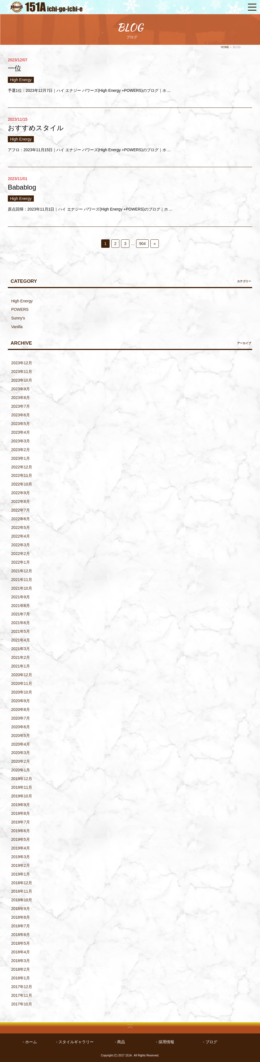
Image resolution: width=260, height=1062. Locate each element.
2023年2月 (20, 449)
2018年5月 (20, 943)
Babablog (22, 187)
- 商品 (120, 1042)
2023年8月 (20, 397)
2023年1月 (20, 458)
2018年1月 (20, 978)
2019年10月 (21, 796)
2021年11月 (21, 579)
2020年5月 (20, 735)
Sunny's (18, 318)
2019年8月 (20, 813)
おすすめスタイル (36, 128)
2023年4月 (20, 432)
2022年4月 (20, 536)
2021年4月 (20, 640)
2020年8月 (20, 709)
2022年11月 (21, 475)
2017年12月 (21, 986)
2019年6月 (20, 830)
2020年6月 (20, 727)
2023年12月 (21, 363)
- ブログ (210, 1042)
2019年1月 (20, 874)
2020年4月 (20, 744)
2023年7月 (20, 406)
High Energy (21, 80)
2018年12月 (21, 883)
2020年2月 (20, 761)
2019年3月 (20, 857)
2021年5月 (20, 631)
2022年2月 (20, 553)
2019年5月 (20, 839)
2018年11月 (21, 891)
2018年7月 (20, 926)
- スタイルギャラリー (75, 1042)
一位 (14, 68)
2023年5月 (20, 423)
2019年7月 (20, 822)
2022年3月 (20, 545)
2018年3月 (20, 960)
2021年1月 (20, 666)
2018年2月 (20, 969)
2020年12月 (21, 675)
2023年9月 (20, 389)
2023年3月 (20, 441)
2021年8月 (20, 605)
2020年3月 (20, 752)
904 (142, 243)
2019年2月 (20, 865)
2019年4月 (20, 848)
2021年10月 (21, 588)
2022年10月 (21, 484)
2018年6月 (20, 934)
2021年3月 (20, 648)
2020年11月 (21, 683)
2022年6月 (20, 519)
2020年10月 (21, 692)
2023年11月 (21, 371)
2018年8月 (20, 917)
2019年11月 (21, 787)
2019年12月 (21, 778)
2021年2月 (20, 657)
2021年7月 (20, 614)
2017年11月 (21, 995)
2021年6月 (20, 622)
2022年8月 (20, 501)
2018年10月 (21, 900)
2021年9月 (20, 597)
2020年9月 (20, 701)
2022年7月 (20, 510)
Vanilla (17, 327)
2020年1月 (20, 770)
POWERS (20, 309)
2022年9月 (20, 493)
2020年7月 (20, 718)
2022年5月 (20, 527)
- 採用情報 (165, 1042)
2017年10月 (21, 1004)
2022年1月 (20, 562)
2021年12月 (21, 571)
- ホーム (30, 1042)
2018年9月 (20, 908)
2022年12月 (21, 467)
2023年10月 (21, 380)
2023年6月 (20, 415)
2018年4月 (20, 952)
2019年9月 (20, 804)
